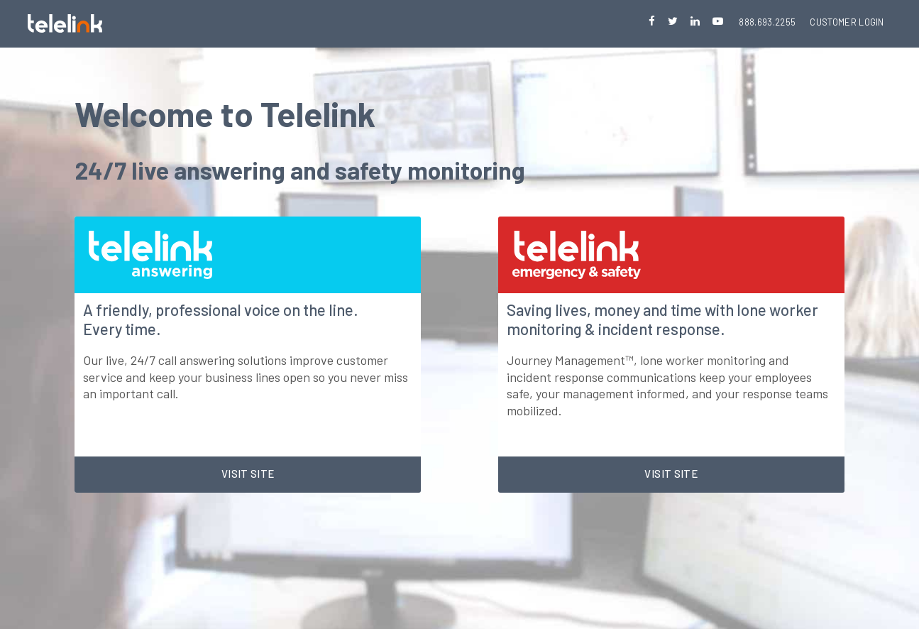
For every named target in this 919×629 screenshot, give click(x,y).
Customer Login (847, 22)
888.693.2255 (767, 22)
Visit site (248, 473)
